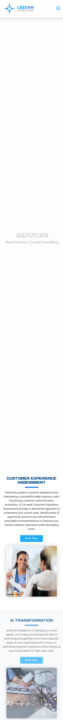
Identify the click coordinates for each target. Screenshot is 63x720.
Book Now (31, 538)
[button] (58, 7)
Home (9, 241)
